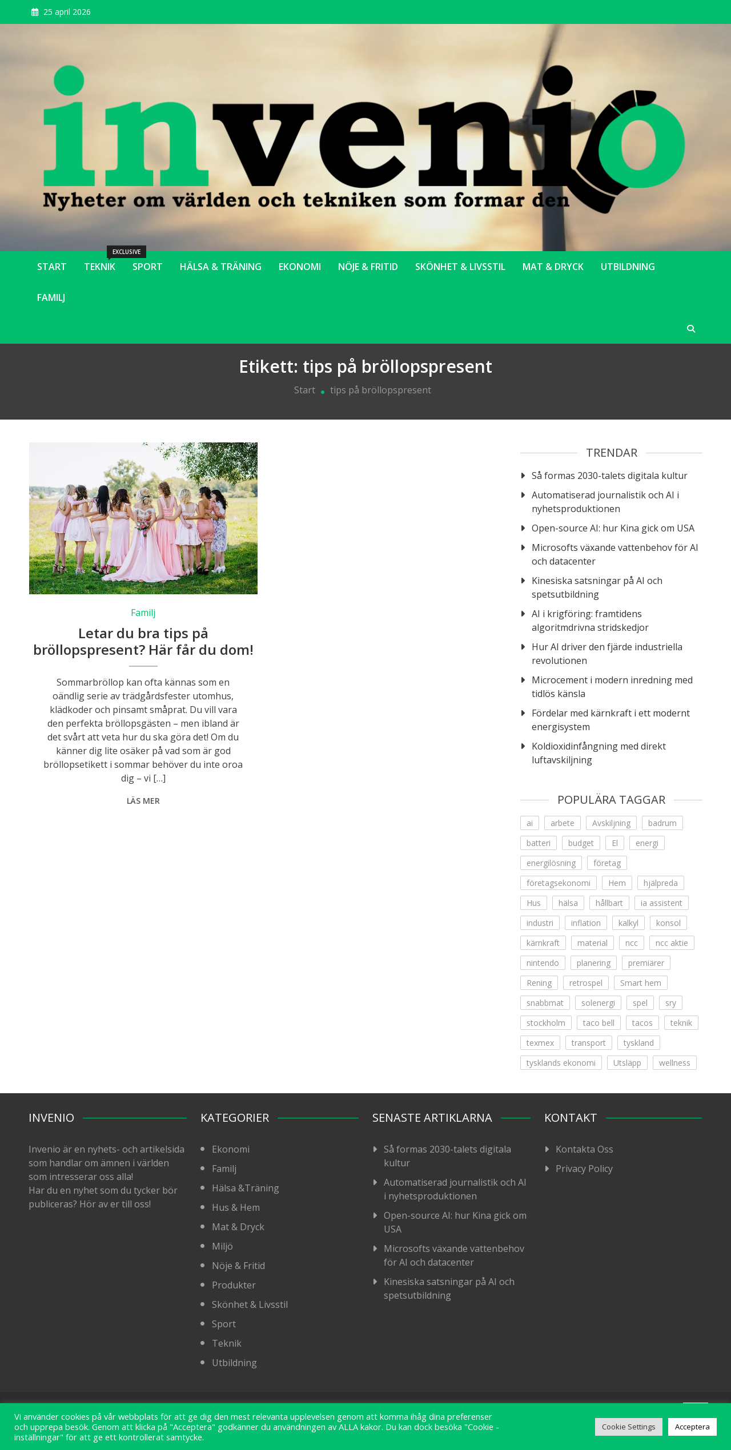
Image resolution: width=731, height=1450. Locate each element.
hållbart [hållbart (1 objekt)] (609, 902)
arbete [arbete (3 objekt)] (563, 822)
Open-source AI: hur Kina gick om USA (613, 528)
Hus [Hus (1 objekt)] (534, 902)
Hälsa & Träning (221, 266)
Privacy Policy (584, 1168)
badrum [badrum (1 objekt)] (662, 822)
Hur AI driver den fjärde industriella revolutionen (607, 654)
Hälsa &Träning (245, 1188)
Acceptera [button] (692, 1426)
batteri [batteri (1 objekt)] (539, 842)
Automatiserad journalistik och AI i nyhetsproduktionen (605, 502)
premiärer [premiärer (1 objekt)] (646, 962)
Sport (147, 266)
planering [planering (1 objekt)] (593, 962)
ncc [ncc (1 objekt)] (631, 942)
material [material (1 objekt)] (592, 942)
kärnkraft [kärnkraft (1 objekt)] (543, 942)
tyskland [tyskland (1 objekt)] (639, 1042)
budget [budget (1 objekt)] (581, 842)
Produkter (234, 1285)
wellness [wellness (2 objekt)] (674, 1062)
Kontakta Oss (584, 1149)
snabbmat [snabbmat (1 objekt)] (545, 1002)
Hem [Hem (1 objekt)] (617, 882)
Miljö (222, 1246)
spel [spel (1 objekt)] (640, 1002)
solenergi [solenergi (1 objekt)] (598, 1002)
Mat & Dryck (553, 266)
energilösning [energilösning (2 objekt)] (551, 862)
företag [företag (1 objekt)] (607, 862)
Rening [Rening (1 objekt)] (539, 982)
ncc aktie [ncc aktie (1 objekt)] (672, 942)
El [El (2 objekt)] (615, 842)
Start (52, 266)
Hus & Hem (236, 1207)
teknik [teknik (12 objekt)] (681, 1022)
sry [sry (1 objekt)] (670, 1002)
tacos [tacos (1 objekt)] (642, 1022)
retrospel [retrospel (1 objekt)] (586, 982)
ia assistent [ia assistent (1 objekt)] (661, 902)
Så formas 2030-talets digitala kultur (610, 475)
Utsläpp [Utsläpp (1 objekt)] (627, 1062)
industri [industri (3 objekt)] (540, 922)
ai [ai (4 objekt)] (530, 822)
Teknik (104, 262)
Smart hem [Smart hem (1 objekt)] (640, 982)
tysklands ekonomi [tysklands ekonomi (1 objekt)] (561, 1062)
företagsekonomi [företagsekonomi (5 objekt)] (559, 882)
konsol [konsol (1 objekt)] (668, 922)
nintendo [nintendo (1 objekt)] (543, 962)
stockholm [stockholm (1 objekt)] (546, 1022)
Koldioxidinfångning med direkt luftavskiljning (599, 753)
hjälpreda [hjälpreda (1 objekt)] (661, 882)
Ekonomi (300, 266)
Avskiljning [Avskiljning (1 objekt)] (611, 822)
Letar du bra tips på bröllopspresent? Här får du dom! (143, 641)
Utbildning (628, 266)
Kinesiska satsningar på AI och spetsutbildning (597, 587)
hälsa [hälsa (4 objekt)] (568, 902)
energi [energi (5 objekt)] (647, 842)
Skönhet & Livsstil (460, 266)
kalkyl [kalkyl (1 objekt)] (628, 922)
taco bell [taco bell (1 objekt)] (598, 1022)
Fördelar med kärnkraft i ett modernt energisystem (611, 720)
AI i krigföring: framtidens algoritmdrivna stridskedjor (590, 620)
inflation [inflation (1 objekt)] (586, 922)
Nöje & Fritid (368, 266)
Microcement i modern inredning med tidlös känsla (612, 687)
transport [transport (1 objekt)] (589, 1042)
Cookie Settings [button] (629, 1426)
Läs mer (143, 800)
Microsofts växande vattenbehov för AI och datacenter (615, 554)
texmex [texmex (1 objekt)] (540, 1042)
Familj (51, 297)
